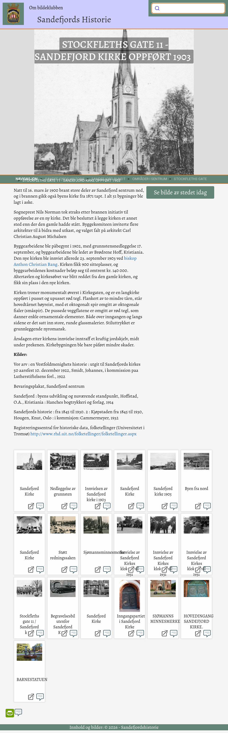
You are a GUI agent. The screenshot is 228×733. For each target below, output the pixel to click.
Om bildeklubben (46, 8)
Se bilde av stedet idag (180, 192)
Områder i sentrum (149, 179)
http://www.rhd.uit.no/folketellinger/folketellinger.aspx (83, 434)
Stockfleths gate (190, 179)
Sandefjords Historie (74, 19)
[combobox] (188, 8)
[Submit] (157, 7)
